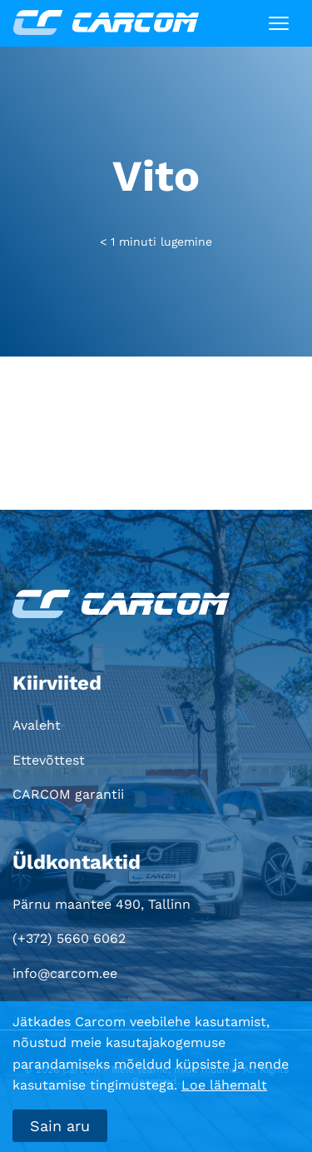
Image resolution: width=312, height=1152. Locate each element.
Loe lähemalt (224, 1085)
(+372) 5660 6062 (69, 938)
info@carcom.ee (64, 973)
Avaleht (36, 725)
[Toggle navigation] (279, 23)
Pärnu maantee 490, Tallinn (101, 904)
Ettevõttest (48, 760)
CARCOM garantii (68, 794)
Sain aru (60, 1126)
